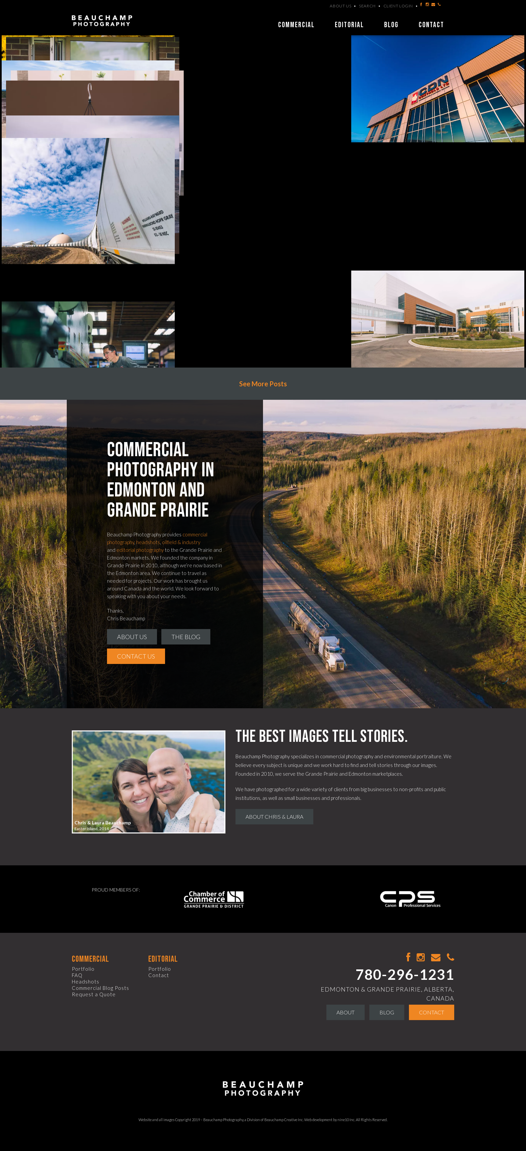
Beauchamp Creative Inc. (284, 1119)
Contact (431, 25)
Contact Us (136, 656)
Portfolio (83, 969)
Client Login (398, 12)
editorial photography (140, 550)
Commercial (296, 25)
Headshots (85, 981)
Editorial (349, 25)
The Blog (185, 636)
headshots (148, 542)
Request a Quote (94, 994)
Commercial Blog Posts (100, 988)
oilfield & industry (181, 542)
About (345, 1012)
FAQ (77, 975)
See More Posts (263, 384)
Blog (391, 25)
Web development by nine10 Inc (329, 1119)
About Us (340, 12)
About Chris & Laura (274, 816)
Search (367, 12)
